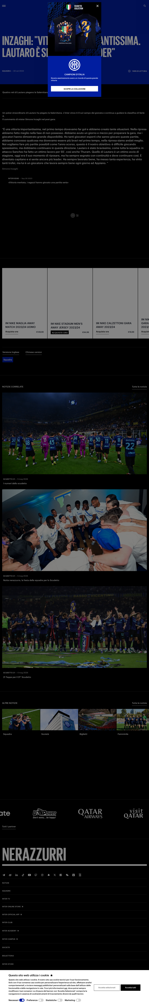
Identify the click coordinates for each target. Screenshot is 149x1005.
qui (65, 988)
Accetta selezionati (106, 987)
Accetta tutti (130, 987)
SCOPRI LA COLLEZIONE (74, 89)
